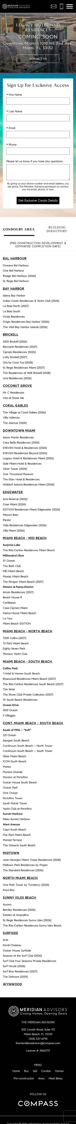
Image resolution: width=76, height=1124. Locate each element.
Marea (7, 766)
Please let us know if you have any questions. (34, 161)
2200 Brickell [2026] (15, 341)
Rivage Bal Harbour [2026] (19, 276)
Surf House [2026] (14, 966)
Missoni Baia (10, 514)
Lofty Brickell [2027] (15, 357)
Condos (46, 1071)
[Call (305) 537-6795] (61, 6)
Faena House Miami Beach (19, 613)
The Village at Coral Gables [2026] (24, 412)
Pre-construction (24, 1078)
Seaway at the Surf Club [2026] (22, 955)
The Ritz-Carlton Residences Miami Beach (29, 550)
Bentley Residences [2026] (19, 909)
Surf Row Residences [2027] (20, 971)
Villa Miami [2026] (14, 530)
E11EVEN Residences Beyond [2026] (25, 453)
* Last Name (14, 111)
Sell (35, 1071)
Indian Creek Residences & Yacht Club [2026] (31, 301)
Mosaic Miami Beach (15, 576)
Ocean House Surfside (17, 950)
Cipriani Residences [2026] (19, 352)
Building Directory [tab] (57, 229)
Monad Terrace (12, 840)
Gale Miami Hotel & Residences (22, 463)
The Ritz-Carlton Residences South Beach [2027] (33, 684)
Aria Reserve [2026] (15, 499)
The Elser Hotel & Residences (21, 479)
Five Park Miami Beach (17, 835)
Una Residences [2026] (17, 378)
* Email (10, 128)
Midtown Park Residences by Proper (25, 865)
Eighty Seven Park (14, 648)
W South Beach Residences (20, 699)
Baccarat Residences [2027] (20, 346)
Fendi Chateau (12, 945)
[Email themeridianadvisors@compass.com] (54, 6)
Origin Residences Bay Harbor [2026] (26, 321)
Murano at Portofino (15, 777)
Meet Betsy (56, 1078)
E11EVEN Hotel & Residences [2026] (25, 448)
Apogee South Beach (16, 740)
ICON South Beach (14, 761)
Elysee (7, 520)
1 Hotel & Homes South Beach (21, 673)
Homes (59, 1071)
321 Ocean (9, 735)
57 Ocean (9, 560)
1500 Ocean (10, 710)
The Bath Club (12, 566)
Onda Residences (14, 316)
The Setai (9, 689)
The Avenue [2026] (15, 423)
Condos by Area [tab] (19, 229)
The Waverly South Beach (19, 845)
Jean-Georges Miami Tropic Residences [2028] (32, 860)
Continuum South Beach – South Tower (27, 751)
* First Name (14, 94)
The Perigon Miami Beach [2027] (23, 581)
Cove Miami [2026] (14, 504)
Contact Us (38, 58)
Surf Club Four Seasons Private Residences (29, 961)
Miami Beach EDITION (17, 623)
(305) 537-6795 (38, 1038)
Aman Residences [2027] (18, 592)
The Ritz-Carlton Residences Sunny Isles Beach (32, 925)
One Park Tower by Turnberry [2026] (26, 884)
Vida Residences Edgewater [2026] (24, 525)
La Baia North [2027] (16, 306)
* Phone (11, 144)
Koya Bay (8, 890)
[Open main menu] (69, 6)
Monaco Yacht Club (15, 654)
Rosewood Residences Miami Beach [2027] (29, 678)
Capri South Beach (14, 829)
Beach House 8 (12, 597)
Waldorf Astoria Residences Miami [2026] (28, 484)
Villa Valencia (11, 417)
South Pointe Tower (15, 803)
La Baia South (11, 311)
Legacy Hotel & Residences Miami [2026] (28, 458)
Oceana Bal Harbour (16, 265)
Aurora (7, 904)
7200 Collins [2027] (14, 638)
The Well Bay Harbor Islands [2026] (25, 327)
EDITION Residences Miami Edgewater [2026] (31, 509)
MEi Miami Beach (13, 571)
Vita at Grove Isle (13, 398)
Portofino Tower (13, 798)
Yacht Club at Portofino (17, 808)
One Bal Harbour (13, 270)
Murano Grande (12, 772)
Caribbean (9, 602)
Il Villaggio (9, 715)
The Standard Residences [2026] (23, 870)
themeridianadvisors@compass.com (38, 1043)
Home (16, 1071)
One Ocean (10, 793)
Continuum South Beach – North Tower (27, 745)
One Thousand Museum (18, 474)
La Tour (8, 618)
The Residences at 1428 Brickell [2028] (27, 373)
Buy (26, 1071)
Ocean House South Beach (20, 782)
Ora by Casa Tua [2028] (18, 362)
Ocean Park (10, 787)
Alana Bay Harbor (14, 295)
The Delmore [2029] (15, 976)
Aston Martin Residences (18, 437)
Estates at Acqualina (15, 915)
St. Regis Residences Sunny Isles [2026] (27, 920)
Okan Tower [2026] (15, 468)
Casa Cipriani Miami (15, 608)
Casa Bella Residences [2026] (21, 442)
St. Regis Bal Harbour (16, 281)
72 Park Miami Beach (16, 643)
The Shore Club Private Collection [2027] (28, 694)
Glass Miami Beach (14, 756)
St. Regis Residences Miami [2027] (24, 367)
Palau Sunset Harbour (16, 819)
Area (41, 1078)
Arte (5, 940)
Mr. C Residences (13, 392)
